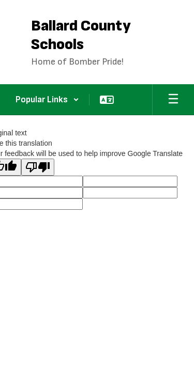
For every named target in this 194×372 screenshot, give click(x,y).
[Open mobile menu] (173, 99)
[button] (47, 99)
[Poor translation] (37, 167)
